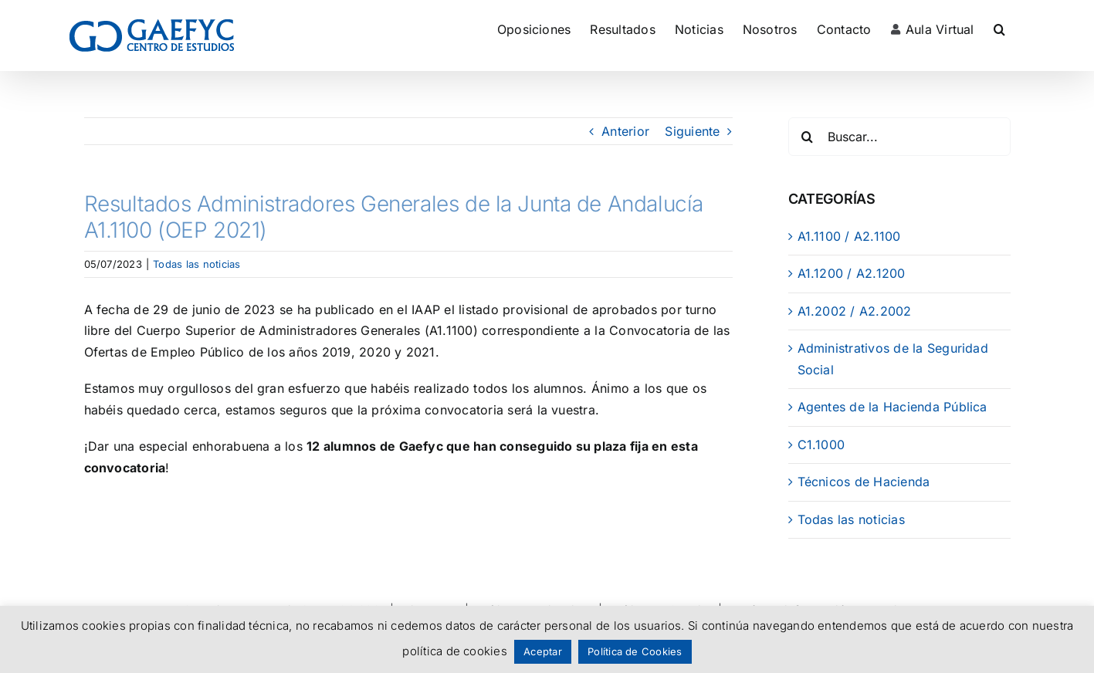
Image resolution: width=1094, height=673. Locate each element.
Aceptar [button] (542, 651)
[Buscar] (807, 136)
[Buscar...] (899, 136)
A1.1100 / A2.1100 (849, 236)
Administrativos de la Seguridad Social (893, 358)
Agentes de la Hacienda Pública (892, 406)
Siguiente (692, 131)
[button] (999, 29)
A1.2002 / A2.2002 (855, 311)
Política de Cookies (635, 651)
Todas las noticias (196, 264)
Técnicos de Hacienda (864, 481)
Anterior (625, 131)
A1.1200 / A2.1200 (852, 273)
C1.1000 (821, 444)
